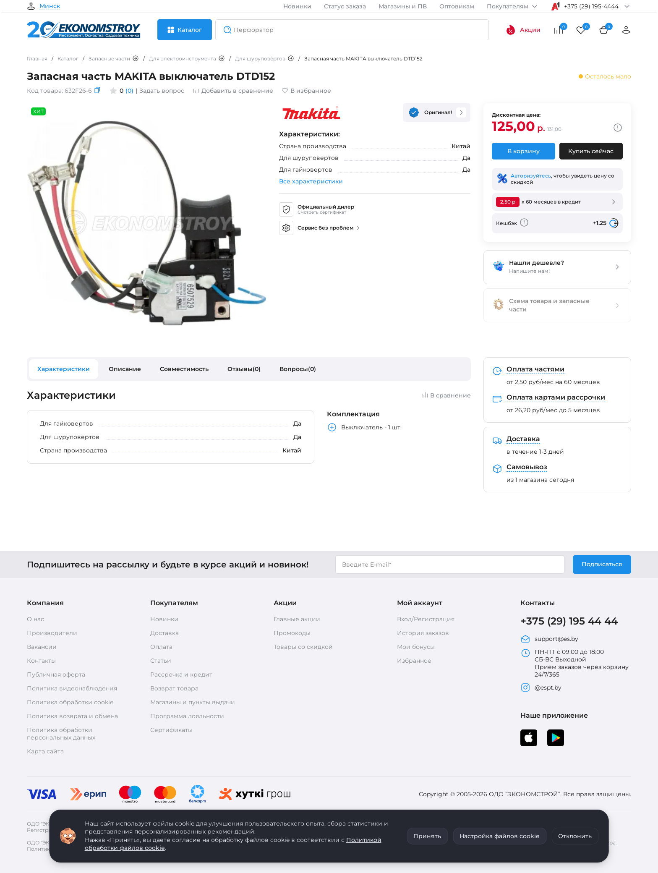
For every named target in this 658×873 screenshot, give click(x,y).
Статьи (160, 660)
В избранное (306, 90)
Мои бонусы (416, 647)
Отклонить (575, 836)
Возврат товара (174, 688)
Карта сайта (45, 751)
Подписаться (602, 564)
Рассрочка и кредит (181, 674)
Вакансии (42, 647)
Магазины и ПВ (403, 6)
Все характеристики (311, 181)
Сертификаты (171, 730)
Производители (52, 633)
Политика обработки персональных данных (61, 733)
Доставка (164, 633)
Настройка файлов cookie (500, 836)
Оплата (161, 647)
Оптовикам (456, 6)
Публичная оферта (56, 674)
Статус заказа (345, 6)
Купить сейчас (591, 151)
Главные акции (297, 619)
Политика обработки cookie (70, 702)
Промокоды (292, 633)
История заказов (423, 633)
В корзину (523, 151)
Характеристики (63, 369)
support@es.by (549, 639)
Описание (125, 369)
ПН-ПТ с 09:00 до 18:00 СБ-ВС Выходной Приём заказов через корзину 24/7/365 (574, 663)
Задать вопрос (161, 90)
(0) (129, 90)
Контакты (41, 660)
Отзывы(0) (244, 369)
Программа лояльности (187, 716)
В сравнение (446, 395)
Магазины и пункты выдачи (192, 702)
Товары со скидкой (303, 647)
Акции (523, 30)
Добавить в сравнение (233, 90)
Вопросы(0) (297, 369)
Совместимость (184, 369)
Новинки (297, 6)
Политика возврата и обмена (72, 716)
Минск (49, 6)
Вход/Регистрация (425, 619)
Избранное (414, 660)
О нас (35, 619)
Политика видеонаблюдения (72, 688)
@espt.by (540, 687)
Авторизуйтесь (531, 176)
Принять (427, 836)
